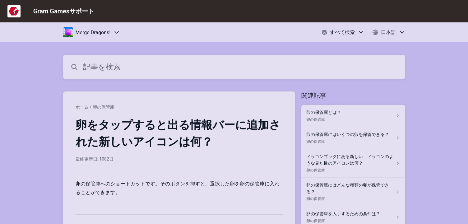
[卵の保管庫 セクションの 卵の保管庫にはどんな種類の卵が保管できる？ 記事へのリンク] (353, 192)
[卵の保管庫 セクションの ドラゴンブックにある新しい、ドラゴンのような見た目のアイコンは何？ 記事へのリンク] (353, 163)
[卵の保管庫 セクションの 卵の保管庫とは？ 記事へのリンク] (353, 116)
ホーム (82, 107)
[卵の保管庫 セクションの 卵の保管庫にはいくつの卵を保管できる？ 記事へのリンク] (353, 138)
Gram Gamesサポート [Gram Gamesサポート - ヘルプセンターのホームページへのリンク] (63, 11)
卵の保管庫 (103, 107)
